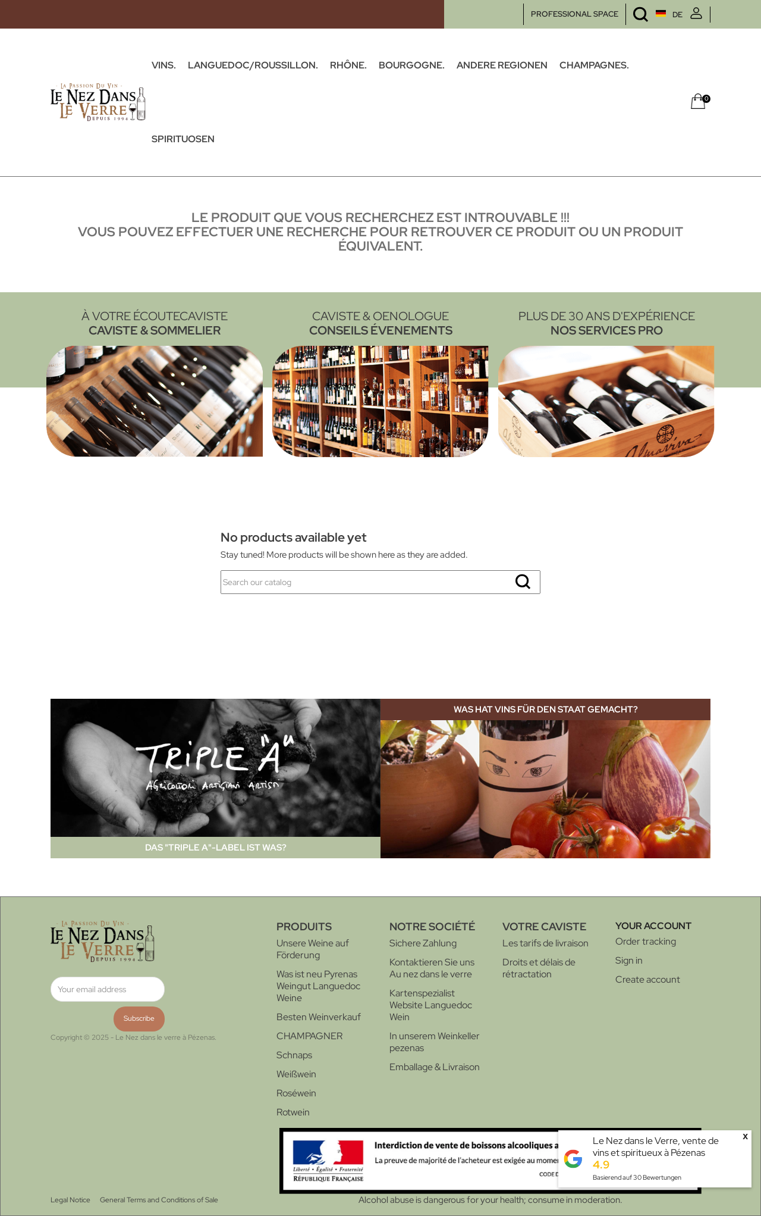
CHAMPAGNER (309, 1036)
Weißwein (296, 1074)
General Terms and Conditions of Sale (159, 1200)
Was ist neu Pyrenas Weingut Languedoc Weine (318, 986)
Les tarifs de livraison (545, 943)
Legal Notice (70, 1200)
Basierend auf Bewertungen (637, 1177)
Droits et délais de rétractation (539, 968)
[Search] (380, 582)
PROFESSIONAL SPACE (574, 14)
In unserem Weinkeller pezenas (434, 1042)
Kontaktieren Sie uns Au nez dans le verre (431, 968)
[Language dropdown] (646, 14)
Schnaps (294, 1055)
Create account (647, 979)
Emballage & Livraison (434, 1067)
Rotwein (293, 1112)
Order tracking (645, 941)
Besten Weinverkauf (318, 1017)
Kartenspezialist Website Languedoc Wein (430, 1005)
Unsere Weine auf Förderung (312, 949)
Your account (653, 926)
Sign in (629, 960)
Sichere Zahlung (423, 943)
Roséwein (296, 1093)
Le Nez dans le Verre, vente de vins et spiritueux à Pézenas (656, 1146)
